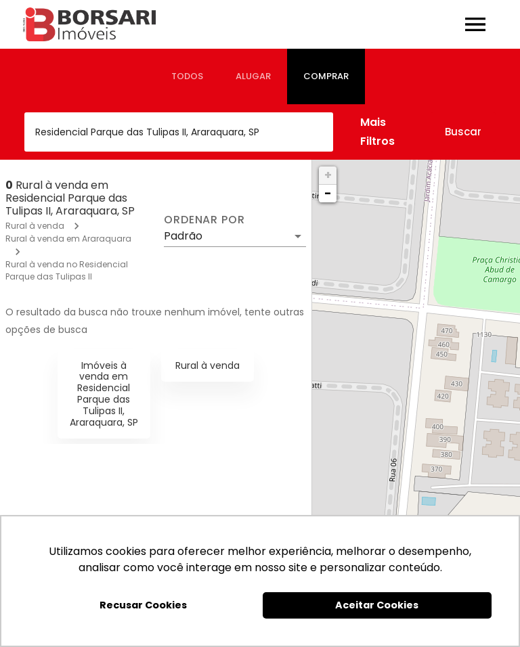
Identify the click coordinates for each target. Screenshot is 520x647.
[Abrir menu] (475, 24)
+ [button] (328, 174)
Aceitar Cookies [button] (376, 605)
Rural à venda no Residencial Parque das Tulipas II (66, 270)
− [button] (327, 193)
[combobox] (178, 132)
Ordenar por (204, 220)
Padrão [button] (183, 236)
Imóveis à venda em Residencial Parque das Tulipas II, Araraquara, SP (104, 394)
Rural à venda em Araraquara (68, 238)
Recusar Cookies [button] (143, 605)
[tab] (187, 76)
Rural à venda (34, 225)
